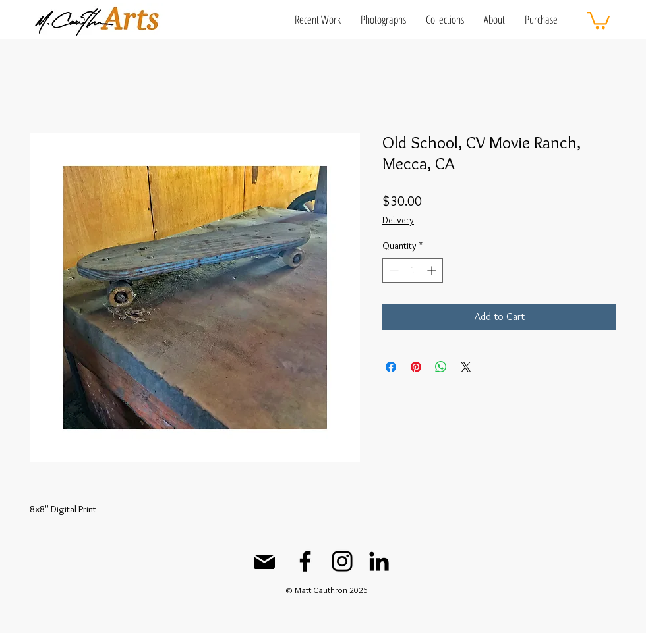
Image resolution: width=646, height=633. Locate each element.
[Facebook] (305, 561)
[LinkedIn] (379, 561)
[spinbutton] (413, 270)
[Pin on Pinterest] (416, 367)
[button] (318, 19)
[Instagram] (342, 561)
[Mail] (264, 562)
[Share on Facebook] (391, 367)
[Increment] (433, 270)
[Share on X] (466, 367)
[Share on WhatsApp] (441, 367)
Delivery (398, 220)
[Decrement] (392, 270)
